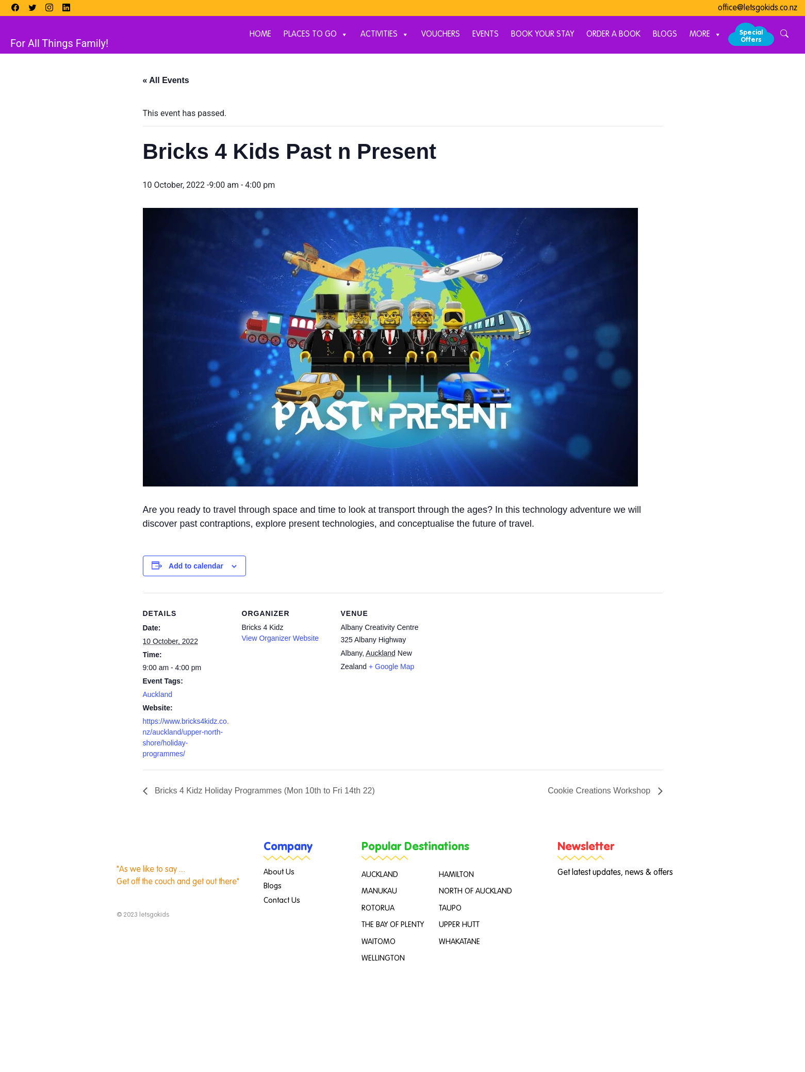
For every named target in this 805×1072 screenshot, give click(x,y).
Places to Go (316, 35)
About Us (279, 872)
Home (260, 34)
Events (485, 34)
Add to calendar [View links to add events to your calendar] (196, 566)
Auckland (158, 694)
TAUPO (450, 908)
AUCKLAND (380, 875)
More (705, 35)
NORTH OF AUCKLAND (475, 891)
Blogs (665, 34)
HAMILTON (456, 875)
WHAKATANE (459, 942)
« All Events (166, 80)
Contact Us (282, 900)
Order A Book (613, 34)
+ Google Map (391, 666)
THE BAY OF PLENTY (393, 925)
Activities (384, 35)
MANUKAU (379, 891)
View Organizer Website (280, 638)
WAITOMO (379, 942)
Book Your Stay (542, 34)
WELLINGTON (383, 958)
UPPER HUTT (459, 925)
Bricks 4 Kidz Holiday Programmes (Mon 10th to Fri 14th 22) (264, 790)
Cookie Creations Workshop (600, 790)
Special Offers (751, 36)
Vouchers (440, 34)
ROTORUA (378, 908)
